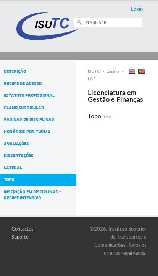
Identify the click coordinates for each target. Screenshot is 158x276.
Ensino (112, 71)
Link (107, 116)
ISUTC (94, 71)
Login (137, 9)
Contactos (22, 229)
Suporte (20, 237)
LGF (91, 78)
